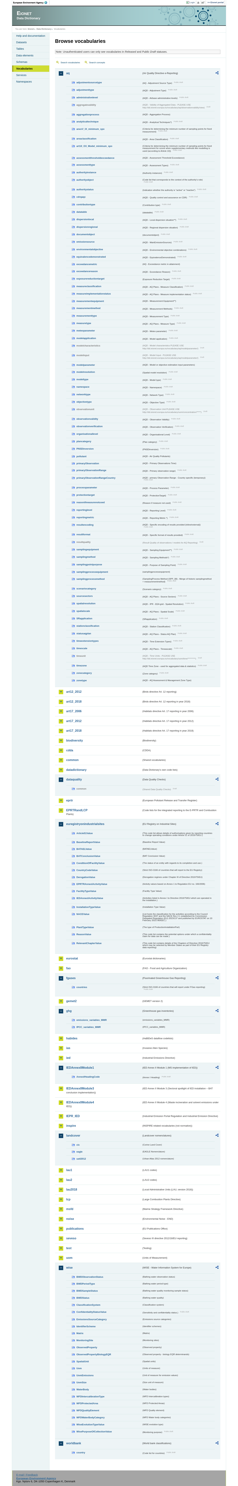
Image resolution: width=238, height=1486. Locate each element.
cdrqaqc (81, 196)
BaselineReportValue (88, 842)
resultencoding (85, 524)
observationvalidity (87, 418)
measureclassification (88, 286)
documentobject (85, 234)
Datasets (21, 42)
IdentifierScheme (86, 1326)
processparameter (86, 487)
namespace (82, 386)
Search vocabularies (70, 62)
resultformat (83, 534)
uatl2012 (81, 1158)
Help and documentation (30, 35)
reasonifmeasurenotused (90, 502)
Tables (20, 48)
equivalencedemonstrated (91, 256)
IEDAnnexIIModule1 (80, 1067)
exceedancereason (87, 271)
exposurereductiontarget (90, 278)
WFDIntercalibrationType (90, 1396)
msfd (69, 1209)
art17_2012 (74, 721)
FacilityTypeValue (86, 891)
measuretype (83, 323)
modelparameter (85, 365)
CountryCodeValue (87, 870)
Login (192, 2)
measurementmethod (88, 308)
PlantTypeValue (85, 927)
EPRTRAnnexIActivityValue (91, 884)
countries (81, 987)
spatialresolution (85, 603)
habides (71, 1038)
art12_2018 (74, 701)
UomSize (81, 1382)
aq (68, 73)
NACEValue (82, 914)
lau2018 (71, 1189)
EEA (31, 2)
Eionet (31, 29)
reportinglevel (84, 510)
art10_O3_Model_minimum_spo (94, 146)
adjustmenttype (85, 89)
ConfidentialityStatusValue (91, 1312)
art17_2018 (74, 730)
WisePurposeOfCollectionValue (94, 1431)
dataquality (74, 779)
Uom (79, 1368)
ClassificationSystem (88, 1304)
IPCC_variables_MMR (88, 1027)
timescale (81, 648)
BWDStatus (82, 1297)
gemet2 (71, 1001)
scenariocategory (86, 588)
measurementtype (86, 315)
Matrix (79, 1333)
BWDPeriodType (85, 1283)
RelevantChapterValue (89, 943)
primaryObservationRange (91, 470)
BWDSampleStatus (87, 1290)
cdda (69, 750)
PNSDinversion (85, 448)
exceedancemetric (86, 264)
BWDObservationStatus (89, 1276)
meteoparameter (85, 330)
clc (78, 1144)
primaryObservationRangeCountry (95, 477)
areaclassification (86, 138)
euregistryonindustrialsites (85, 824)
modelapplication (86, 338)
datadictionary (76, 769)
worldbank (73, 1443)
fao (68, 968)
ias (68, 1048)
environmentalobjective (89, 249)
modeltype (82, 379)
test (68, 1248)
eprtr (69, 800)
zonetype (81, 680)
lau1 (69, 1170)
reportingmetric (85, 517)
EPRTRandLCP (77, 810)
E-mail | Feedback (27, 1474)
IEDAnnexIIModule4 (80, 1102)
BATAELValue (84, 849)
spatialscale (83, 611)
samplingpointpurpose (89, 564)
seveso (71, 1238)
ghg (69, 1010)
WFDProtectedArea (87, 1403)
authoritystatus (85, 189)
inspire (71, 1125)
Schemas (21, 61)
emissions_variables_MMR (91, 1020)
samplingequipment (87, 549)
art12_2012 (74, 691)
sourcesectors (84, 596)
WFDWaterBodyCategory (90, 1417)
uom (69, 1257)
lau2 (69, 1179)
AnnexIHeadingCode (88, 1076)
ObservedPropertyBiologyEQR (93, 1354)
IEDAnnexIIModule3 (80, 1088)
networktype (83, 394)
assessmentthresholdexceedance (95, 158)
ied (68, 1057)
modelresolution (85, 372)
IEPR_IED (73, 1116)
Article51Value (84, 833)
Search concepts (97, 62)
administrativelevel (87, 97)
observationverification (89, 426)
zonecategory (84, 673)
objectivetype (84, 401)
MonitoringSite (84, 1340)
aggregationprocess (87, 114)
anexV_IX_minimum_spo (90, 129)
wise (69, 1267)
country (80, 1452)
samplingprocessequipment (92, 572)
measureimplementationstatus (93, 293)
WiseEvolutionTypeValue (90, 1424)
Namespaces (24, 81)
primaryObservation (87, 463)
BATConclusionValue (88, 856)
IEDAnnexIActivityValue (89, 898)
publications (75, 1228)
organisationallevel (87, 434)
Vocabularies (24, 68)
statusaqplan (83, 633)
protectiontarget (85, 495)
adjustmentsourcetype (89, 82)
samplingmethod (85, 556)
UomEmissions (85, 1375)
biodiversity (74, 740)
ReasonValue (83, 934)
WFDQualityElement (87, 1410)
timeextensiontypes (87, 641)
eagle (79, 1151)
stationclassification (87, 625)
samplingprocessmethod (90, 579)
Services (21, 75)
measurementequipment (90, 301)
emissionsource (85, 241)
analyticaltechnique (87, 121)
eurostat (72, 958)
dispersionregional (87, 227)
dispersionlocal (85, 219)
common (72, 760)
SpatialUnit (82, 1361)
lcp (68, 1199)
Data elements (24, 55)
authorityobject (85, 179)
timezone (81, 665)
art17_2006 (74, 711)
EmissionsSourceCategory (91, 1319)
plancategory (83, 441)
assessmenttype (85, 164)
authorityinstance (86, 172)
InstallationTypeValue (88, 907)
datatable (81, 212)
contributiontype (85, 204)
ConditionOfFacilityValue (90, 863)
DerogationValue (85, 877)
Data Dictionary (43, 29)
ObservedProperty (86, 1347)
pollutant (81, 456)
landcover (73, 1135)
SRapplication (84, 618)
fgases (71, 978)
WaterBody (82, 1389)
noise (70, 1218)
